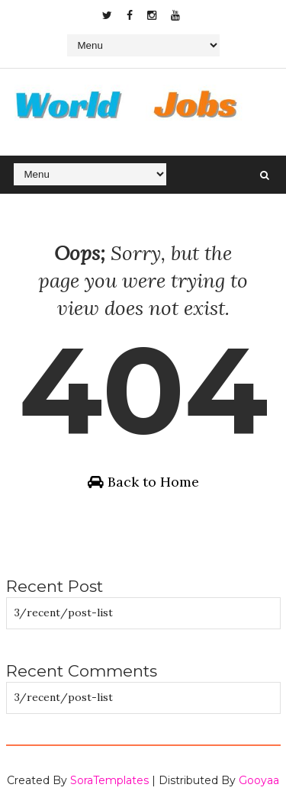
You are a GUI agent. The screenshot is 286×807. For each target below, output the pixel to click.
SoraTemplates (109, 780)
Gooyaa (259, 780)
